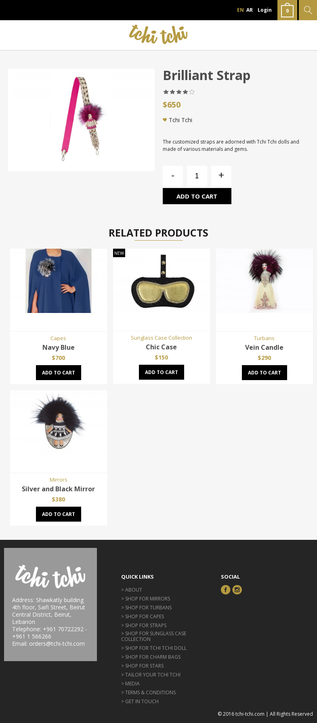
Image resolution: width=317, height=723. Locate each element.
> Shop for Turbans (146, 607)
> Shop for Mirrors (145, 598)
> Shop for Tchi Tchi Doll (154, 648)
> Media (130, 683)
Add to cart (196, 196)
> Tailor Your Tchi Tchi (151, 674)
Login (265, 9)
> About (131, 589)
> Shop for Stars (142, 665)
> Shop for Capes (142, 616)
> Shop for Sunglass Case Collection (153, 636)
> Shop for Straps (143, 625)
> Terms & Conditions (148, 692)
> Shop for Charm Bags (151, 656)
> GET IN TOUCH (140, 701)
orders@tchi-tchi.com (57, 643)
